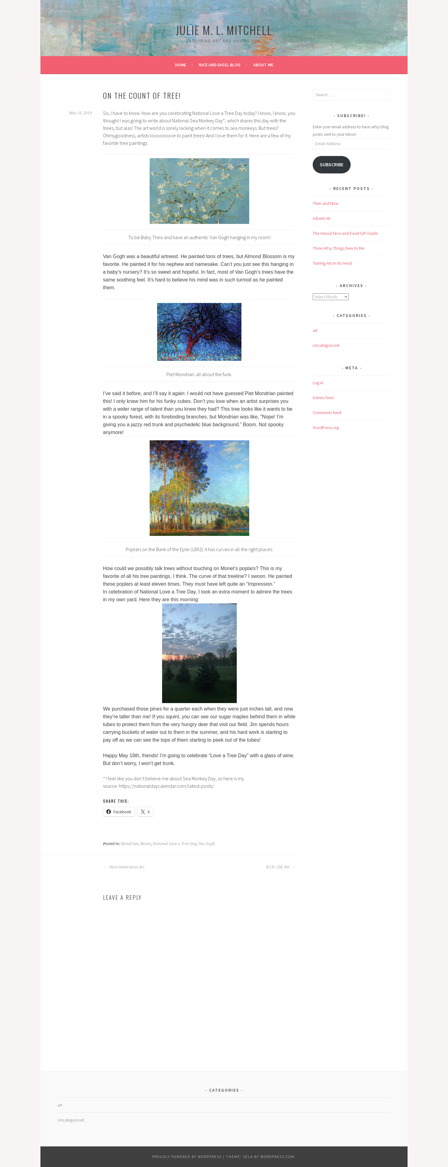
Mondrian (129, 844)
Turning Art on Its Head (332, 263)
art (315, 330)
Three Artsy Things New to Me (338, 248)
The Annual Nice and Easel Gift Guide (345, 233)
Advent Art (321, 218)
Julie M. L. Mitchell (224, 29)
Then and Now (325, 203)
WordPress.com (277, 1156)
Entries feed (323, 397)
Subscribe (331, 165)
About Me (263, 65)
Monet (145, 844)
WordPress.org (326, 427)
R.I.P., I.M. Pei (281, 867)
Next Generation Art (123, 867)
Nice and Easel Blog (219, 65)
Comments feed (327, 412)
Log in (318, 382)
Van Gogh (206, 844)
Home (180, 65)
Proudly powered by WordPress (187, 1156)
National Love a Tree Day (174, 844)
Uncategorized (326, 345)
